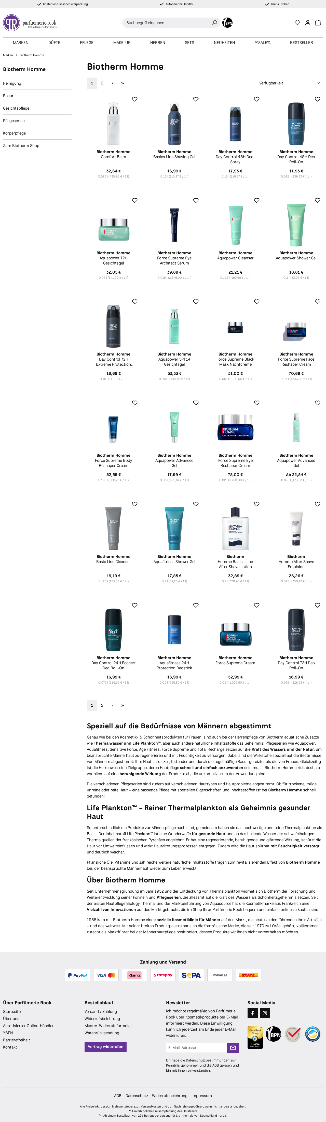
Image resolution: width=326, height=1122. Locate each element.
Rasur (8, 95)
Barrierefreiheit (16, 1040)
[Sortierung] (290, 83)
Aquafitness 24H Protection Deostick (174, 663)
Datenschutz (137, 1095)
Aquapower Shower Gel (296, 255)
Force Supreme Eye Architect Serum (174, 258)
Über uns (11, 1018)
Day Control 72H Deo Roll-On (296, 663)
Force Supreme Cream (235, 660)
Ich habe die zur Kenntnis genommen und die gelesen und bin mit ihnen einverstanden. (202, 1065)
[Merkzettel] (297, 23)
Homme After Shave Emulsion (296, 561)
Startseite (12, 1011)
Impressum (202, 1095)
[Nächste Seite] (112, 83)
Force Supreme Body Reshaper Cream (113, 460)
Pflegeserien (14, 120)
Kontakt (10, 1047)
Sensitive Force (123, 749)
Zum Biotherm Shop (21, 145)
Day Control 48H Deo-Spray (235, 157)
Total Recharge (211, 749)
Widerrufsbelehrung (102, 1018)
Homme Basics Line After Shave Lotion (235, 561)
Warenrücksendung (102, 1033)
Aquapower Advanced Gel (174, 460)
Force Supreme (175, 749)
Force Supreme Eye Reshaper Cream (235, 460)
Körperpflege (14, 133)
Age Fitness (149, 749)
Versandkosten (151, 1106)
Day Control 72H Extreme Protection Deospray (113, 359)
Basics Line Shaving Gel (174, 154)
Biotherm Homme (24, 69)
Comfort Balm (113, 154)
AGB (215, 1065)
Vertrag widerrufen (105, 1046)
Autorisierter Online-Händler (28, 1025)
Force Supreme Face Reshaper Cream (296, 359)
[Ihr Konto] (308, 23)
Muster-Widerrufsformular (108, 1025)
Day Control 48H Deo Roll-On (296, 157)
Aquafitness (97, 749)
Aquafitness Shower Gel (174, 559)
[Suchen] (214, 23)
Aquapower (305, 743)
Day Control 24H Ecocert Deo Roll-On (113, 663)
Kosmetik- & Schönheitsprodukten (151, 737)
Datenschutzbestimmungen (207, 1060)
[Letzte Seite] (122, 83)
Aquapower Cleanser (235, 255)
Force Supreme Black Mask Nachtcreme (235, 359)
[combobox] (166, 23)
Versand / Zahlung (101, 1011)
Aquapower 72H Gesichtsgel (113, 258)
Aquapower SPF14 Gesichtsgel (174, 359)
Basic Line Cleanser (113, 559)
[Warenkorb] (318, 23)
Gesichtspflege (16, 108)
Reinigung (12, 83)
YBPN (8, 1033)
